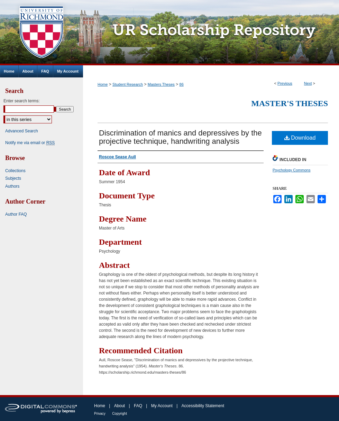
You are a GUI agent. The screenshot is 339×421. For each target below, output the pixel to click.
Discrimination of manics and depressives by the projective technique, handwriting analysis (180, 137)
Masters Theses (161, 84)
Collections (15, 170)
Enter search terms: (21, 101)
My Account (162, 405)
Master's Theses (289, 103)
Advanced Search (21, 131)
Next (308, 83)
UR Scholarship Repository (211, 32)
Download (300, 138)
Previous (284, 83)
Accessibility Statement (203, 405)
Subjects (13, 178)
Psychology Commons (291, 170)
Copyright (119, 413)
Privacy (100, 413)
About (119, 405)
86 (182, 84)
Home (103, 84)
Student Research (127, 84)
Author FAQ (16, 214)
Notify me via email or (30, 142)
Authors (12, 186)
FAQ (138, 405)
